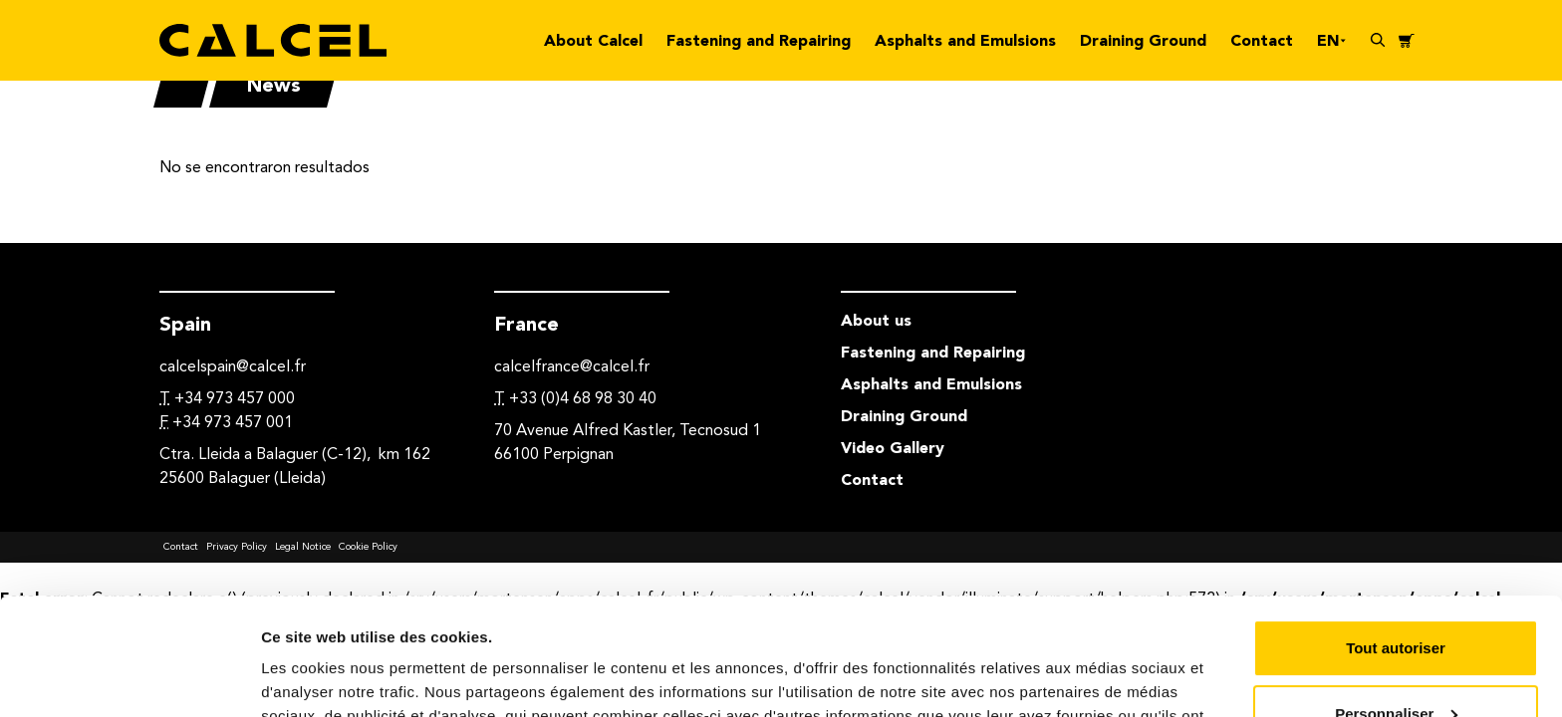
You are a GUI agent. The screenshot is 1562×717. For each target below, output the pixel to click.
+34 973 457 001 (232, 421)
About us (876, 320)
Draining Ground (1143, 40)
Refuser (1396, 661)
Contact (1261, 40)
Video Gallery (892, 447)
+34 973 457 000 (234, 397)
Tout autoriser (1395, 531)
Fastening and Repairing (758, 40)
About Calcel (593, 40)
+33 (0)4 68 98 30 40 (582, 397)
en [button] (1331, 40)
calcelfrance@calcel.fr (572, 366)
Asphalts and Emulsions (965, 40)
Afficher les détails (328, 677)
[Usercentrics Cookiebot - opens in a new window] (129, 678)
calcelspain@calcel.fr (232, 366)
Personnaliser (1396, 596)
